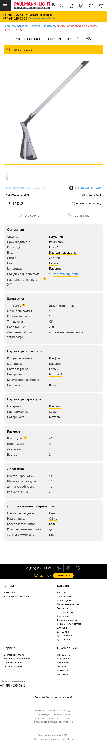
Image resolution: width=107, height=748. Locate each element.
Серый (53, 263)
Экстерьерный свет (67, 612)
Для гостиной (64, 635)
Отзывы (61, 666)
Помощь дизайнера (15, 666)
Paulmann (15, 188)
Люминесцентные (61, 306)
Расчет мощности (65, 274)
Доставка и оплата (14, 654)
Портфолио (63, 658)
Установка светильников (17, 658)
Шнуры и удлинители (69, 623)
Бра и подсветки (66, 600)
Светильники (64, 596)
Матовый (55, 374)
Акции (9, 585)
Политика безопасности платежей (53, 697)
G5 (51, 322)
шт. (39, 575)
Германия (34, 188)
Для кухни (62, 627)
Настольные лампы (42, 26)
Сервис (9, 648)
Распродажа (10, 592)
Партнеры (62, 674)
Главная (9, 26)
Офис (53, 518)
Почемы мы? (64, 654)
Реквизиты (63, 662)
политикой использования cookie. (54, 721)
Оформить (63, 575)
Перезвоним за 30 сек (41, 18)
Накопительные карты (16, 596)
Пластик (55, 269)
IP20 (52, 524)
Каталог (22, 26)
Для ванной (63, 639)
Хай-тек (54, 258)
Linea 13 (54, 247)
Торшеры (62, 608)
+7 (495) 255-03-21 (15, 19)
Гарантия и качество (15, 662)
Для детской (63, 631)
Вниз (52, 385)
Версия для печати (85, 188)
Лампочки (63, 616)
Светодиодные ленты (69, 619)
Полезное (62, 670)
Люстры (61, 592)
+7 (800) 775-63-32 (15, 15)
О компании (67, 648)
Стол (52, 513)
